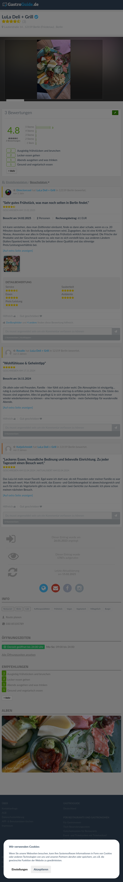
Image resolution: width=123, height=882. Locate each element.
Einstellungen (20, 869)
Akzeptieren (41, 869)
